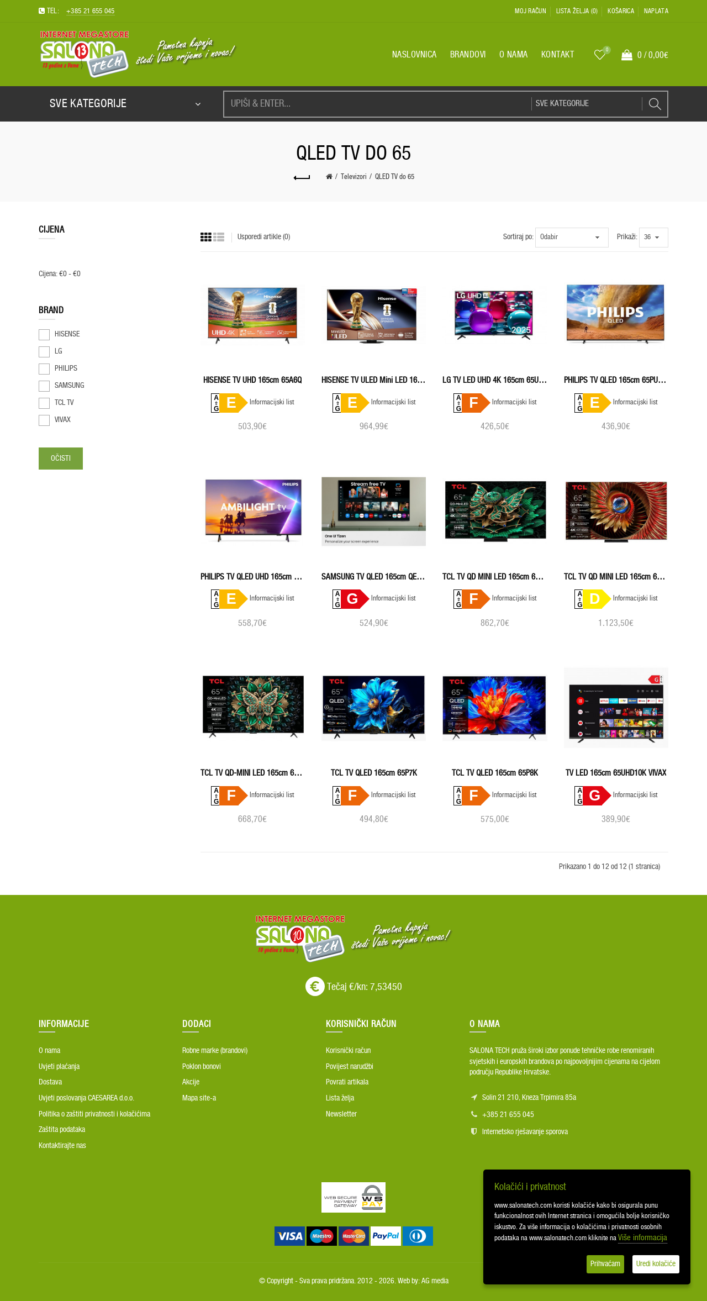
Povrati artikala (347, 1082)
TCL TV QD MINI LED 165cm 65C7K (494, 577)
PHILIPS (66, 368)
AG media (435, 1281)
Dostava (50, 1082)
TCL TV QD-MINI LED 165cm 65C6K (253, 773)
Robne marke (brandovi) (214, 1051)
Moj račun (530, 11)
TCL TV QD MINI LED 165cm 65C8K (616, 577)
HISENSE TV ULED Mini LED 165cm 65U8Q (373, 380)
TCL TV (64, 403)
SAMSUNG (70, 385)
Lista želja (340, 1098)
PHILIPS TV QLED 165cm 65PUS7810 (616, 380)
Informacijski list (272, 402)
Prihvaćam (605, 1264)
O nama (49, 1051)
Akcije (190, 1082)
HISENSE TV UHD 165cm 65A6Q (252, 380)
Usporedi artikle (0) (264, 237)
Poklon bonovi (201, 1067)
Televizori (354, 177)
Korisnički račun (348, 1051)
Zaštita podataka (62, 1130)
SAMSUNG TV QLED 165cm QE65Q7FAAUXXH (373, 577)
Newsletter (341, 1114)
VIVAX (63, 420)
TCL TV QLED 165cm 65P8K (495, 773)
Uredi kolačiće (656, 1264)
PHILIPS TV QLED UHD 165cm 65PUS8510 (253, 577)
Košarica (621, 11)
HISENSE (67, 334)
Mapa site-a (199, 1098)
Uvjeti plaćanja (59, 1067)
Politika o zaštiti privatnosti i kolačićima (94, 1114)
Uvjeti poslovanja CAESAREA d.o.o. (86, 1098)
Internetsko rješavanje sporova (525, 1132)
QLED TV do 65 (394, 177)
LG (58, 351)
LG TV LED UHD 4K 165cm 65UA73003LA (494, 380)
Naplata (656, 11)
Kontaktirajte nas (62, 1146)
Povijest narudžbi (349, 1067)
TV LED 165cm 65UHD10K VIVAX (616, 773)
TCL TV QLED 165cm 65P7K (374, 773)
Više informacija (642, 1238)
